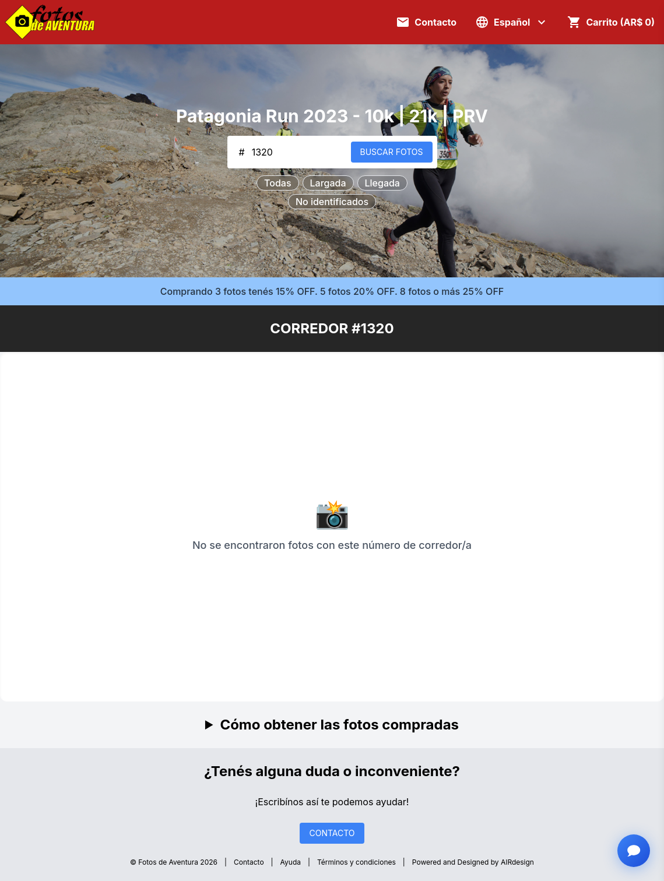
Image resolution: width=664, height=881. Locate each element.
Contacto (249, 862)
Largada (328, 183)
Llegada (382, 183)
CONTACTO (331, 833)
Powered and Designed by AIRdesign (473, 862)
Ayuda (290, 862)
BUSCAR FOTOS (391, 152)
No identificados (332, 201)
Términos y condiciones (356, 862)
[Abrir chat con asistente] (633, 850)
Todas (277, 183)
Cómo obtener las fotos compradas (339, 724)
